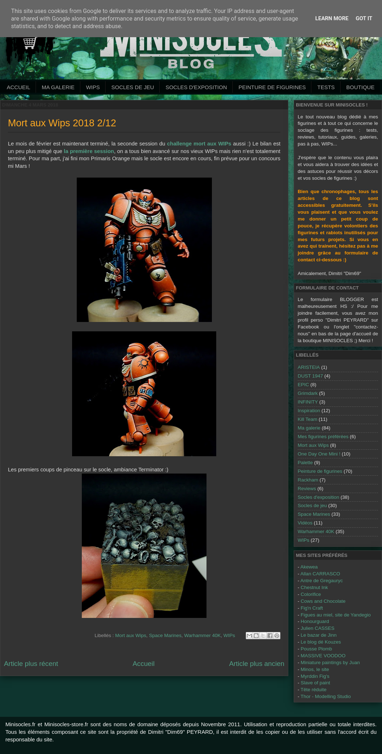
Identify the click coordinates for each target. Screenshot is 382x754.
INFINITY (308, 402)
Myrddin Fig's (315, 676)
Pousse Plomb (316, 648)
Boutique (360, 87)
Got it (364, 18)
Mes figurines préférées (323, 436)
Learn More (331, 18)
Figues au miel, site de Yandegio (336, 615)
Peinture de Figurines (272, 87)
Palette (305, 462)
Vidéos (305, 523)
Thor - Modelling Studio (326, 696)
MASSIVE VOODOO (323, 655)
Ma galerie (58, 87)
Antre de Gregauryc (322, 580)
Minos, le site (315, 669)
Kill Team (307, 419)
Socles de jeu (132, 87)
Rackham (308, 480)
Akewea (309, 567)
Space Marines (165, 635)
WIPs (93, 87)
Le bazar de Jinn (319, 635)
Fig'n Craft (312, 608)
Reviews (307, 488)
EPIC (303, 384)
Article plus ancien (256, 663)
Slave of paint (315, 682)
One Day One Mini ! (319, 454)
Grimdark (308, 393)
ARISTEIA (309, 367)
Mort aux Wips (130, 635)
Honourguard (315, 621)
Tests (325, 87)
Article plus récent (31, 663)
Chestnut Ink (314, 587)
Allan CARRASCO (320, 573)
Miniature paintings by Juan (330, 662)
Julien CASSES (317, 628)
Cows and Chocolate (323, 601)
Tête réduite (314, 689)
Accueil (18, 87)
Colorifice (311, 594)
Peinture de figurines (320, 471)
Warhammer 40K (202, 635)
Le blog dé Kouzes (321, 642)
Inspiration (309, 410)
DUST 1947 (310, 376)
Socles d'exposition (196, 87)
